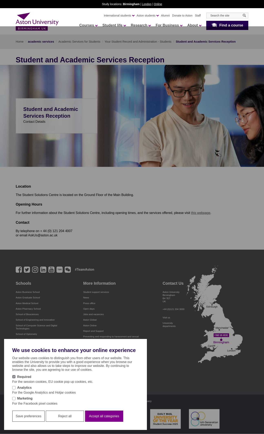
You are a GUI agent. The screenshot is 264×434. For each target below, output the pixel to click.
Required (24, 377)
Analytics (24, 387)
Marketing (25, 398)
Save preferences (28, 416)
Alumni (165, 15)
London (147, 4)
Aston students (148, 15)
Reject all (65, 416)
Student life (114, 25)
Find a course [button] (231, 25)
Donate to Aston (182, 15)
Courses (88, 25)
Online (158, 4)
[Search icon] (244, 15)
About (194, 25)
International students (119, 15)
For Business (169, 25)
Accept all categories (104, 416)
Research (141, 25)
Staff (198, 15)
